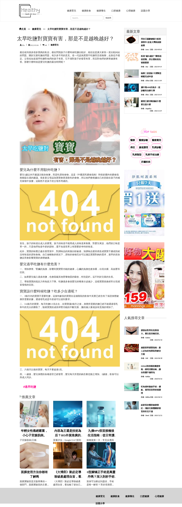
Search (108, 18)
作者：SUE (144, 358)
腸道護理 (143, 147)
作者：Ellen (145, 95)
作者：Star (144, 67)
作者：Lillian (145, 81)
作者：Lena (145, 50)
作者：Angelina (146, 109)
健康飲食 (86, 10)
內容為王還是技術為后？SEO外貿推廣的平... (67, 435)
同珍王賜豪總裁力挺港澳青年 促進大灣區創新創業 (151, 42)
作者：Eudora (145, 338)
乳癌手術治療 (152, 154)
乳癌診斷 (156, 147)
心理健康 (130, 10)
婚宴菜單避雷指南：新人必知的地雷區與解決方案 (151, 350)
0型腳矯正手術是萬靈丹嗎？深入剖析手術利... (101, 476)
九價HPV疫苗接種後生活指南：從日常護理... (101, 435)
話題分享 (145, 10)
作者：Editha (145, 397)
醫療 (132, 140)
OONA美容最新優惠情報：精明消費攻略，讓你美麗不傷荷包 (151, 369)
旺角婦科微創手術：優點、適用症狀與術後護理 (151, 390)
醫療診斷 (143, 140)
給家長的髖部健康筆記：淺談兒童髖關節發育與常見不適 (151, 408)
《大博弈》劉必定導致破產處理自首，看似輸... (67, 476)
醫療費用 (156, 140)
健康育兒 (71, 10)
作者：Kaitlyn (145, 377)
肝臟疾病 (145, 162)
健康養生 (101, 10)
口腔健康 (115, 10)
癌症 (132, 147)
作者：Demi (145, 415)
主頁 (22, 29)
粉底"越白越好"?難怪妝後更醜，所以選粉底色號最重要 (151, 59)
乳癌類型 (136, 154)
